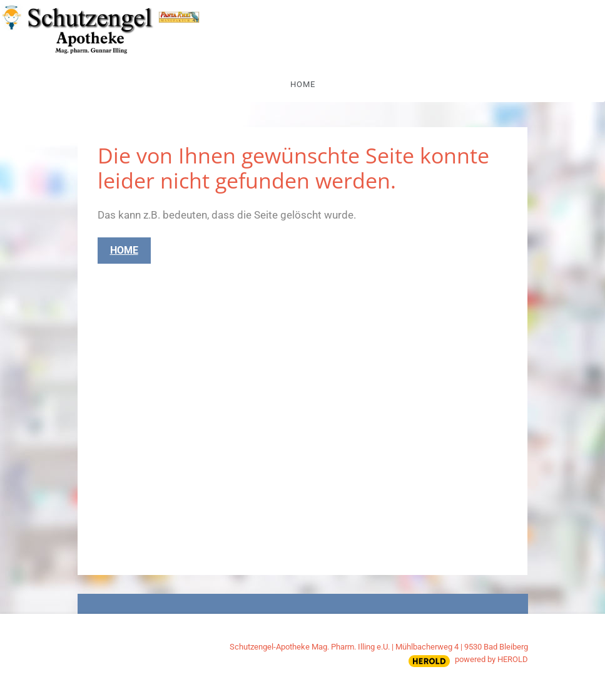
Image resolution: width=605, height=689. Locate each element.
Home (302, 84)
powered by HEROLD (491, 659)
